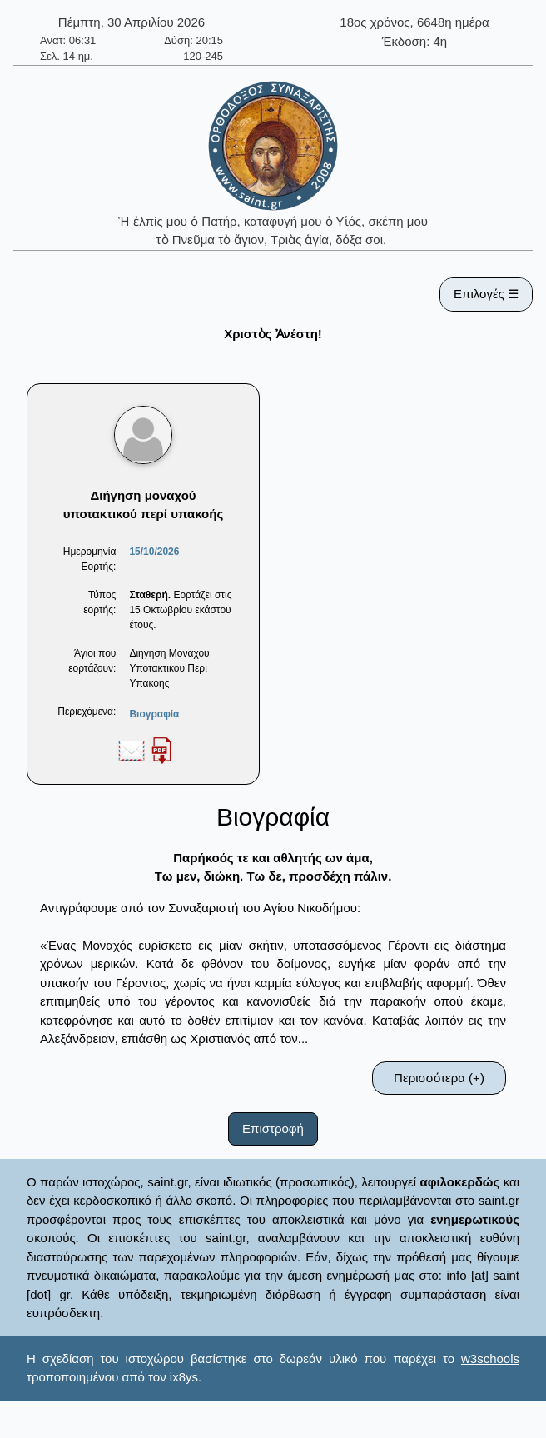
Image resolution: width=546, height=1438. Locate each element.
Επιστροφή (273, 1128)
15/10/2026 (154, 551)
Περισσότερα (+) (439, 1078)
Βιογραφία (154, 714)
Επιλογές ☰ (486, 294)
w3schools (490, 1358)
